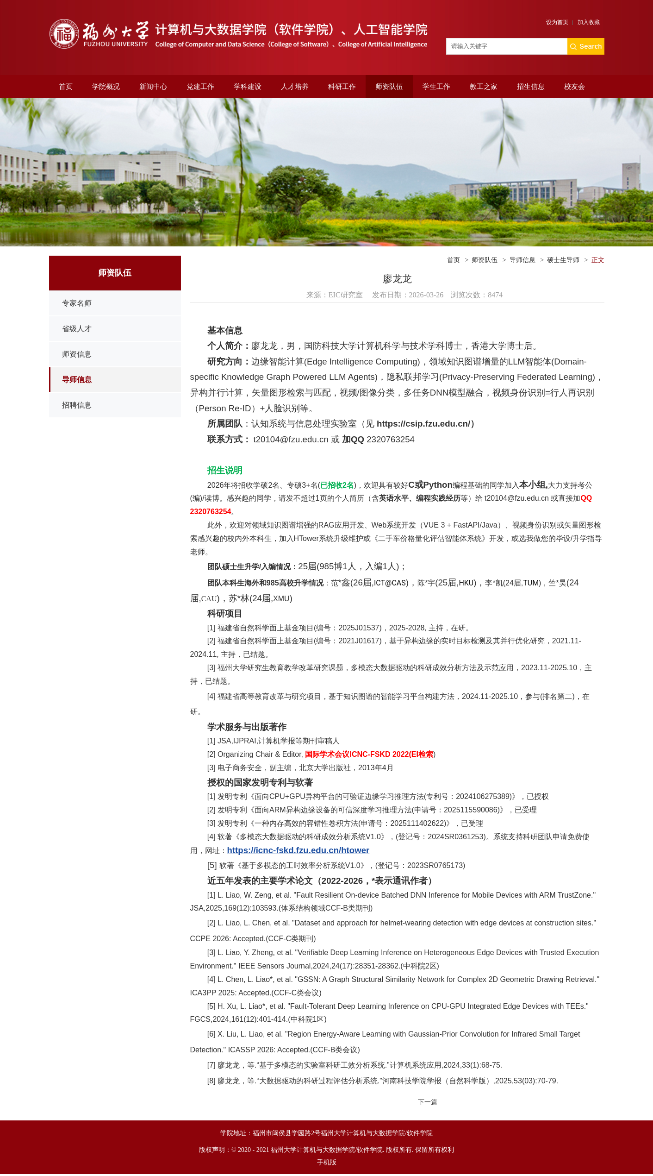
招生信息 (531, 86)
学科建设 (247, 86)
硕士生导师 (563, 260)
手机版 (326, 1162)
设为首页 (557, 22)
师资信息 (77, 354)
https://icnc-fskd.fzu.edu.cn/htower (298, 850)
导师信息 (77, 380)
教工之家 (484, 86)
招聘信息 (77, 405)
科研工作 (342, 86)
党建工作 (200, 86)
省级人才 (77, 329)
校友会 (574, 86)
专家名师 (77, 303)
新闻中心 (153, 86)
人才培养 (295, 86)
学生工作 (436, 86)
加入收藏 (589, 22)
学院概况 (106, 86)
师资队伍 (389, 86)
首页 (66, 86)
